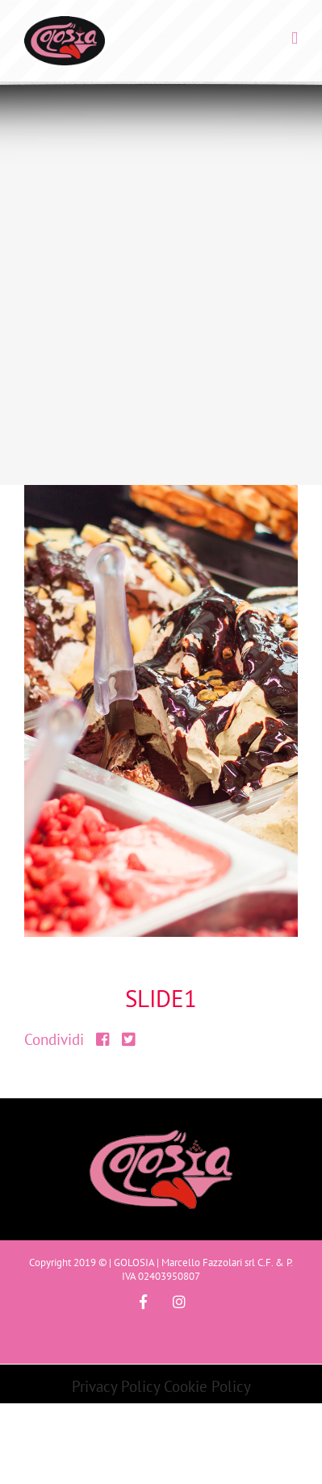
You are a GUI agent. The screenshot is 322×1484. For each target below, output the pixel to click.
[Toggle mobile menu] (294, 38)
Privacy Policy (116, 1386)
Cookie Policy (207, 1386)
